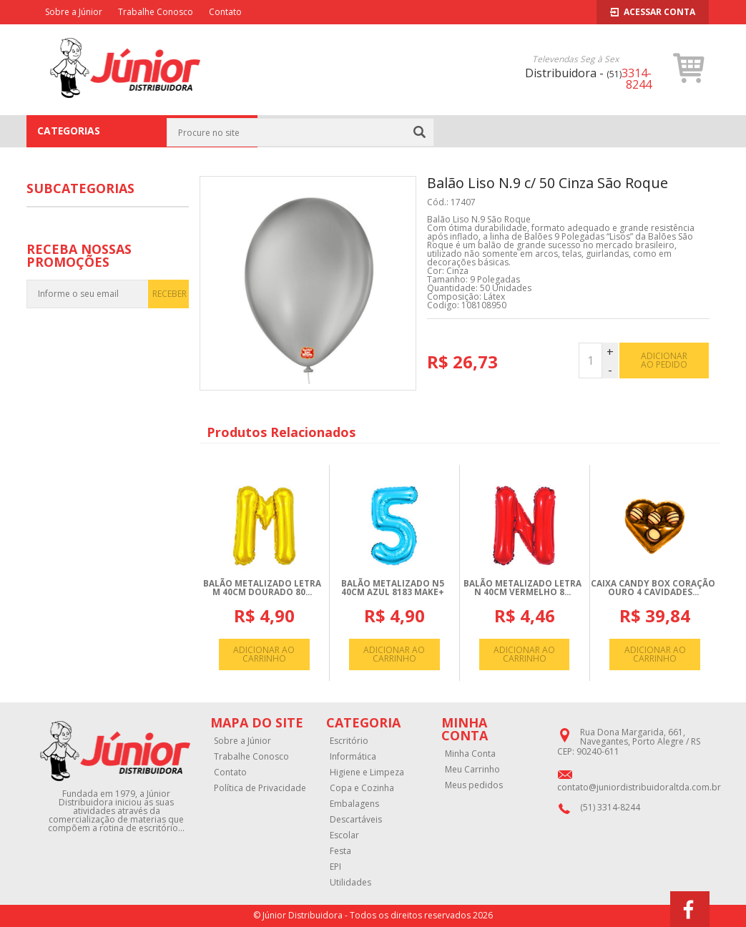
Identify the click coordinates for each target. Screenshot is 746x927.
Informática (353, 756)
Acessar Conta (652, 12)
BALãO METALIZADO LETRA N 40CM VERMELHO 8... (522, 587)
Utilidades (350, 882)
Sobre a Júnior (73, 12)
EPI (335, 867)
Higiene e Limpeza (367, 772)
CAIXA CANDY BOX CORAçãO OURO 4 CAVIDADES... (653, 587)
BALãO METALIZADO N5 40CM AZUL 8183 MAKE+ (392, 587)
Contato (225, 12)
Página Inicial (296, 131)
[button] (689, 68)
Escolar (344, 835)
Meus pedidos (474, 785)
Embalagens (354, 804)
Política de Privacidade (260, 788)
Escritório (349, 741)
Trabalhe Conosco (155, 12)
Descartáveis (356, 819)
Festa (342, 131)
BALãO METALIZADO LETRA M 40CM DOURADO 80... (262, 587)
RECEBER (169, 294)
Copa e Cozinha (362, 788)
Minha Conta (470, 754)
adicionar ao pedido (664, 360)
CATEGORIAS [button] (141, 131)
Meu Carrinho (472, 769)
